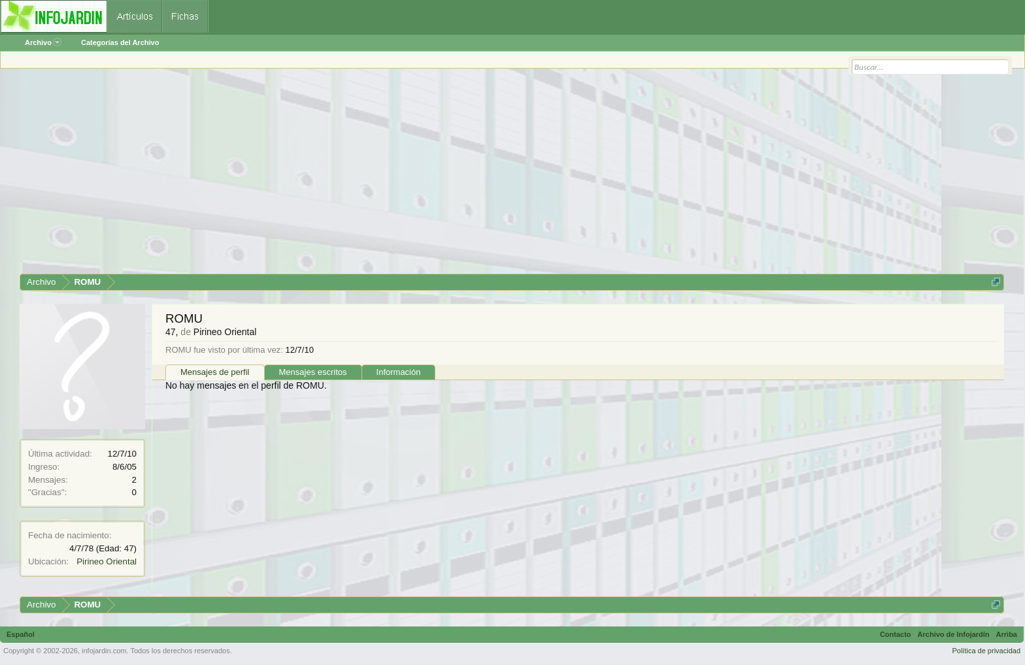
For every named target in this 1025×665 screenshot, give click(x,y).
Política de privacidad (986, 651)
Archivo (43, 42)
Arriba (1006, 634)
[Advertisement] (412, 175)
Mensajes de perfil (215, 372)
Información (399, 372)
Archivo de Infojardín (954, 634)
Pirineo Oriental (106, 561)
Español (21, 634)
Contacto (895, 634)
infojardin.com (104, 651)
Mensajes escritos (313, 372)
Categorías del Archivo (120, 42)
